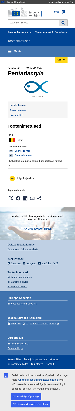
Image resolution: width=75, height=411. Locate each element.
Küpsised (54, 359)
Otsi (63, 23)
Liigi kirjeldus (16, 115)
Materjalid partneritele (35, 359)
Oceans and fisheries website (23, 249)
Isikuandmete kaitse (18, 282)
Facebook (14, 323)
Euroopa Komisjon (17, 32)
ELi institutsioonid (17, 343)
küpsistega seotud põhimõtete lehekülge (39, 380)
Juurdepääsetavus (17, 286)
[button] (11, 198)
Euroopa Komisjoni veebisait (22, 303)
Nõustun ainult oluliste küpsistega (30, 404)
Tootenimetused (43, 32)
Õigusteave (37, 364)
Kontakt (50, 364)
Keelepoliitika (14, 359)
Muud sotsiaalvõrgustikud (43, 323)
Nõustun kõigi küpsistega (26, 396)
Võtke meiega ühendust (20, 277)
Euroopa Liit (14, 348)
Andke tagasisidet (37, 228)
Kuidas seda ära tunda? (61, 2)
